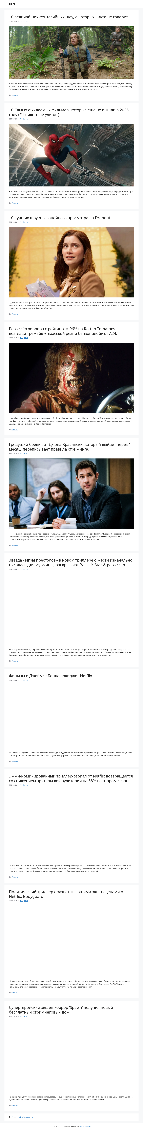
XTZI (12, 4)
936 (19, 1117)
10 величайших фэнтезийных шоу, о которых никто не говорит (68, 16)
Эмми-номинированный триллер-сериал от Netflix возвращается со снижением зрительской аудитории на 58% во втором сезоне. (71, 778)
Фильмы (15, 95)
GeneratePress (85, 1126)
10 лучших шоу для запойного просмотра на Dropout (59, 217)
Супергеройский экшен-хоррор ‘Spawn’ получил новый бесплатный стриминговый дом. (61, 1010)
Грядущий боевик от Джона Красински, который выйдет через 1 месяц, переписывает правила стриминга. (70, 447)
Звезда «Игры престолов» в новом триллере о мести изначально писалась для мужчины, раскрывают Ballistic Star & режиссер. (70, 562)
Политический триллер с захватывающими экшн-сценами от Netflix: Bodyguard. (67, 894)
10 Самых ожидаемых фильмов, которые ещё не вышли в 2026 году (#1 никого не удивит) (69, 112)
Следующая (29, 1117)
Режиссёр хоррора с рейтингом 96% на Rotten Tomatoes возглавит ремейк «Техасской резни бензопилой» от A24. (63, 331)
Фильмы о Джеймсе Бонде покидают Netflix (50, 675)
